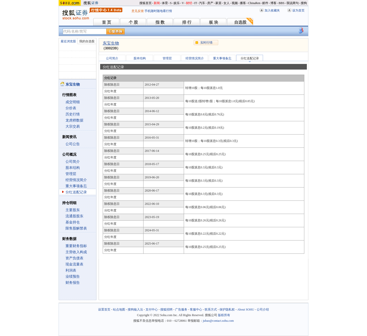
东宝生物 (111, 43)
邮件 (265, 3)
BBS (281, 3)
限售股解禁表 (76, 228)
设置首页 (104, 309)
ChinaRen (254, 3)
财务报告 (72, 283)
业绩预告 (72, 276)
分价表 (70, 108)
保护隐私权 (227, 309)
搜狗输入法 (135, 309)
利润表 (70, 270)
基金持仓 (72, 222)
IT (195, 3)
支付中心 (152, 309)
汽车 (202, 3)
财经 (189, 3)
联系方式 (211, 309)
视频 (235, 3)
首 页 (106, 22)
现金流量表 (74, 264)
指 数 (160, 22)
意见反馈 (138, 11)
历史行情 (72, 114)
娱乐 (177, 3)
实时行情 (206, 42)
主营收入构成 (76, 252)
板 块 (213, 22)
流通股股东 (74, 216)
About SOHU (245, 309)
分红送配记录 (76, 192)
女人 (227, 3)
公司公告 (72, 144)
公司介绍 (263, 309)
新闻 (157, 3)
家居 (218, 3)
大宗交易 (72, 126)
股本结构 (72, 168)
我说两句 (292, 3)
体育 (165, 3)
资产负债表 (74, 258)
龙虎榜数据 (74, 120)
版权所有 (224, 315)
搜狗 (304, 3)
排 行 (186, 22)
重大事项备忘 (76, 186)
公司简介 (72, 162)
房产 (210, 3)
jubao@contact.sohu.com (218, 320)
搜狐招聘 (166, 309)
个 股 (133, 22)
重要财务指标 (76, 246)
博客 (273, 3)
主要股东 (72, 210)
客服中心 (196, 309)
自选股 (240, 22)
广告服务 (181, 309)
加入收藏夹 (272, 10)
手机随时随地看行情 (158, 11)
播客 (243, 3)
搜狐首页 (145, 3)
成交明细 (72, 102)
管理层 (70, 174)
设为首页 (298, 10)
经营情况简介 (76, 180)
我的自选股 (87, 41)
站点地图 (119, 309)
